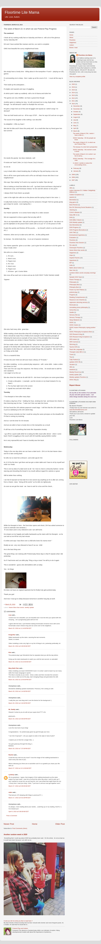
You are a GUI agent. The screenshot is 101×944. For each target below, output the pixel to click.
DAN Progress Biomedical (77, 230)
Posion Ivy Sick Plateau (76, 289)
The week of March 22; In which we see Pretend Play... (84, 143)
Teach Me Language (75, 349)
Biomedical (72, 199)
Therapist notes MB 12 (76, 352)
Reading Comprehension (77, 297)
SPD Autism (73, 339)
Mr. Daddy (12, 709)
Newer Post (9, 824)
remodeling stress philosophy (78, 307)
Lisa (10, 615)
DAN (70, 217)
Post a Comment (11, 815)
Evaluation (72, 237)
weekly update (29, 607)
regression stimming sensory (78, 302)
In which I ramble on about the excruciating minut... (82, 164)
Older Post (60, 824)
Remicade (72, 305)
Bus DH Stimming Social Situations (80, 207)
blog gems (72, 202)
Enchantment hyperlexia (77, 235)
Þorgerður (12, 635)
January (76, 171)
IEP (70, 262)
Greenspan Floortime (76, 247)
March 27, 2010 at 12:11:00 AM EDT (20, 768)
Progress (72, 295)
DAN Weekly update (75, 222)
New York (72, 270)
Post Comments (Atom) (19, 828)
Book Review (73, 205)
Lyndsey (11, 774)
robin (10, 792)
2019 (73, 87)
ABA (70, 188)
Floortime (72, 40)
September (77, 114)
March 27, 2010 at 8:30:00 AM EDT (20, 786)
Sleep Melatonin (74, 320)
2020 (73, 84)
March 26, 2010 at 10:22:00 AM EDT (20, 662)
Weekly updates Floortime (77, 377)
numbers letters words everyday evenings (82, 273)
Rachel (11, 755)
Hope (71, 255)
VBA (70, 367)
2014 (73, 92)
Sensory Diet (73, 315)
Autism (71, 45)
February (76, 168)
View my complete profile (77, 76)
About (71, 37)
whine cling (72, 379)
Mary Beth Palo (14, 668)
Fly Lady (72, 245)
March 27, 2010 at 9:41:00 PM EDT (20, 798)
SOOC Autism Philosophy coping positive (82, 327)
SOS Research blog (75, 334)
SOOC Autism (73, 325)
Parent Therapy (74, 279)
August (75, 117)
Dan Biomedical (74, 225)
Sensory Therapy (74, 317)
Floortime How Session (76, 242)
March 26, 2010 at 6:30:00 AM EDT (20, 646)
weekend (72, 369)
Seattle (71, 312)
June (75, 122)
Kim (10, 652)
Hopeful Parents (74, 258)
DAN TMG (72, 232)
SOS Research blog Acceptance (79, 337)
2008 (73, 177)
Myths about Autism (75, 268)
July (74, 120)
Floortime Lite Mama (22, 12)
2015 (73, 90)
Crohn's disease (74, 212)
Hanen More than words (16, 607)
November (76, 109)
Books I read (73, 47)
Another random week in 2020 (15, 834)
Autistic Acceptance (75, 194)
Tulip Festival (73, 359)
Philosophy (72, 282)
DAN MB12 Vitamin (75, 220)
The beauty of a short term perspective (85, 147)
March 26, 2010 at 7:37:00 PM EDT (20, 748)
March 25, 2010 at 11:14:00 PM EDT (20, 628)
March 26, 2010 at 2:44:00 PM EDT (20, 703)
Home (34, 824)
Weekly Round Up (75, 372)
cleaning (72, 210)
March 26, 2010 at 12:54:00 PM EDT (20, 679)
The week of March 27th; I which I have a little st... (83, 134)
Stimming (72, 344)
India (70, 265)
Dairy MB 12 (73, 215)
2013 (73, 95)
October (76, 111)
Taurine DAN (73, 347)
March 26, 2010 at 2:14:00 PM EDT (20, 691)
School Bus (73, 310)
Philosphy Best (74, 287)
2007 (73, 180)
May (74, 125)
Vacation (72, 364)
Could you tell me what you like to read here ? (18, 921)
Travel (71, 354)
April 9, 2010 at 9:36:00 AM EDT (19, 811)
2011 (73, 101)
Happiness (72, 42)
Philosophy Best (74, 284)
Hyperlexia (72, 260)
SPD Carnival (73, 342)
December (76, 106)
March (75, 131)
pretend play (73, 292)
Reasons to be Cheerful (76, 300)
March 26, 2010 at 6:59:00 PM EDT (20, 719)
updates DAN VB (74, 362)
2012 (73, 98)
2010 (73, 103)
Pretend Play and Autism (20, 928)
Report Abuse (74, 385)
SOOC (71, 322)
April (75, 128)
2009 (73, 174)
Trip (70, 357)
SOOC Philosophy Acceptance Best (80, 332)
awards (71, 197)
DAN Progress (73, 227)
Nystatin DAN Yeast (75, 277)
